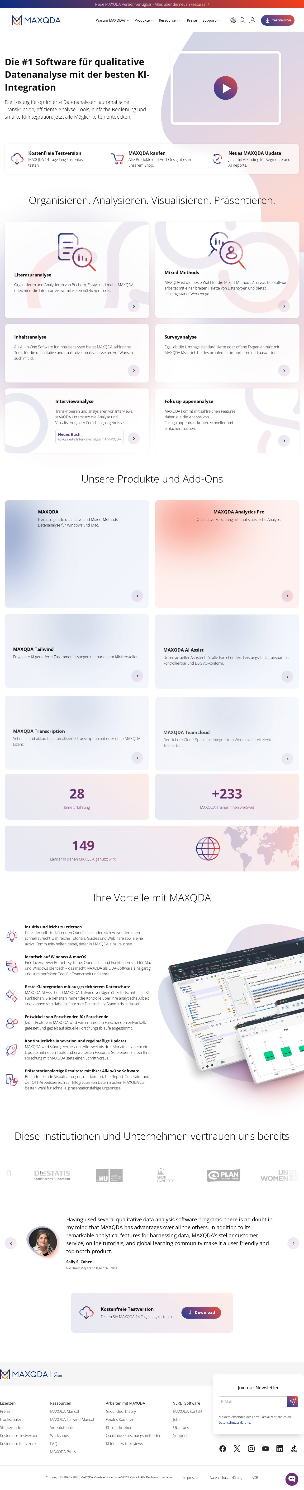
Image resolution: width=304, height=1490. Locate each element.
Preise (192, 20)
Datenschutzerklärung (234, 1422)
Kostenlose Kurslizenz (18, 1443)
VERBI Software (186, 1403)
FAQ (53, 1443)
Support (209, 20)
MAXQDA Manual (64, 1411)
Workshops (59, 1435)
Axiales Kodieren (120, 1419)
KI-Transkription (119, 1427)
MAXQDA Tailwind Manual (72, 1419)
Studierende (10, 1427)
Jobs (176, 1419)
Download (205, 1312)
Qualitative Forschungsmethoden (133, 1435)
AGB (255, 1477)
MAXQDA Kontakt (187, 1411)
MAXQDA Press (63, 1451)
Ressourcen (168, 20)
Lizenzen (8, 1403)
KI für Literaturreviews (124, 1443)
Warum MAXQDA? (110, 20)
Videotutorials (61, 1427)
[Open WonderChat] (291, 1479)
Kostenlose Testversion (19, 1435)
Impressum (191, 1477)
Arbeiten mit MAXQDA (125, 1403)
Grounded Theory (121, 1411)
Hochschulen (11, 1419)
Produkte (142, 20)
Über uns (181, 1427)
